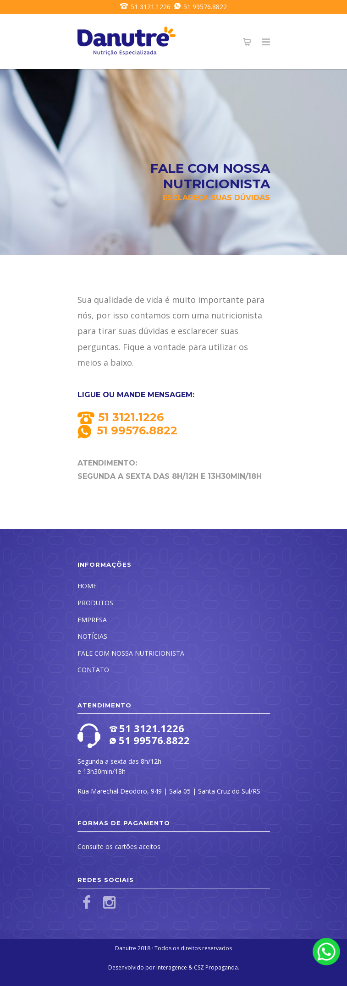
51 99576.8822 (199, 6)
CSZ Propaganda (216, 967)
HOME (87, 585)
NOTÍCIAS (92, 636)
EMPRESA (92, 619)
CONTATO (93, 669)
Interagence (171, 967)
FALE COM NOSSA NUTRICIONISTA (130, 653)
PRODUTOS (95, 602)
